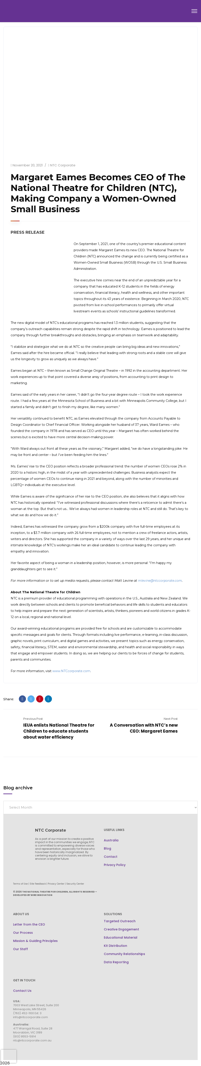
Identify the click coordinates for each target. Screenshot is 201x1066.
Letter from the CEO (29, 924)
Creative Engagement (121, 929)
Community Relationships (124, 954)
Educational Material (120, 937)
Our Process (23, 932)
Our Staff (20, 949)
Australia (111, 840)
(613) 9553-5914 (24, 1036)
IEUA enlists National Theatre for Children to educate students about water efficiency (58, 731)
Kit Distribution (115, 945)
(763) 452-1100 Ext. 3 (27, 1013)
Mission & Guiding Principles (35, 941)
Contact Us (22, 990)
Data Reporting (116, 962)
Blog (107, 848)
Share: (8, 699)
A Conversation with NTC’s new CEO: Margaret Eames (144, 728)
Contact (110, 856)
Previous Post (33, 718)
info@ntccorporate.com (30, 1017)
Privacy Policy (115, 865)
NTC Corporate (62, 165)
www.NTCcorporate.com (71, 671)
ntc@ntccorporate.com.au (32, 1040)
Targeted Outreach (120, 921)
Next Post (171, 718)
